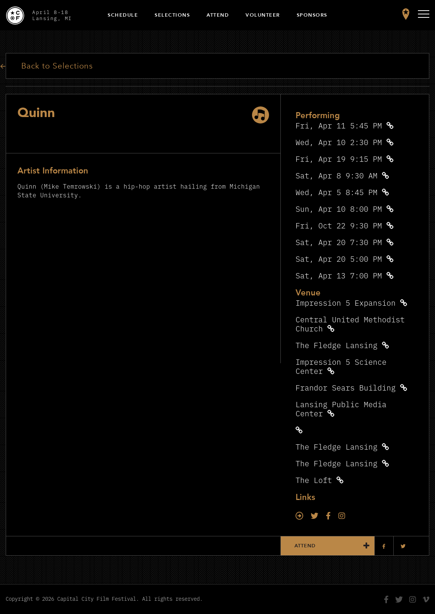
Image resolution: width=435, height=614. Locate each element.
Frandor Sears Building (346, 387)
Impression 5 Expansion (346, 302)
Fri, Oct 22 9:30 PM (339, 225)
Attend (218, 15)
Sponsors (312, 15)
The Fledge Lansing (336, 345)
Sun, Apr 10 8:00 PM (339, 208)
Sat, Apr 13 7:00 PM (339, 275)
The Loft (314, 480)
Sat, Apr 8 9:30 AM (336, 175)
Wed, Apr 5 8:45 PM (336, 192)
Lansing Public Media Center (341, 408)
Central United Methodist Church (350, 323)
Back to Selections (57, 66)
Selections (172, 15)
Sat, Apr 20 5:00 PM (339, 258)
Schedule (123, 15)
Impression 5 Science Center (341, 366)
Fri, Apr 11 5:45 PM (339, 125)
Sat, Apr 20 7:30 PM (339, 242)
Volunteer (263, 15)
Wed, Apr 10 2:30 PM (339, 142)
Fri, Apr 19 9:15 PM (339, 158)
